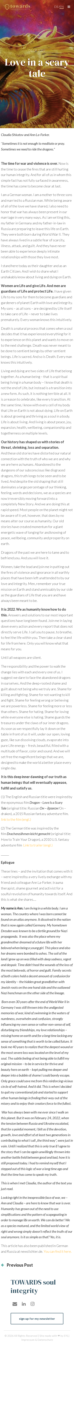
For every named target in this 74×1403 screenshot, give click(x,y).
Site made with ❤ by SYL (53, 1335)
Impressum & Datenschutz (37, 1339)
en (61, 6)
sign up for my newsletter (37, 1318)
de (56, 6)
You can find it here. (58, 1251)
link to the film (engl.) (16, 819)
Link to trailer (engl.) (38, 845)
